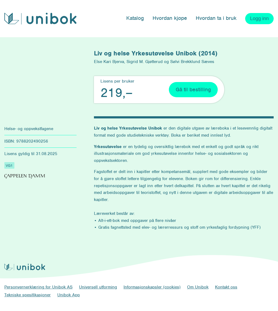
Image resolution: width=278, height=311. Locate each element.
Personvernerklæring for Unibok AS (38, 287)
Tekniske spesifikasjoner (27, 295)
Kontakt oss (226, 287)
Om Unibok (197, 287)
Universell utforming (98, 287)
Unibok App (68, 295)
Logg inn (259, 18)
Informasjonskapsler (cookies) (152, 287)
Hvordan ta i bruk (216, 18)
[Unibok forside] (40, 18)
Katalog (135, 18)
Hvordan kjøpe (170, 18)
